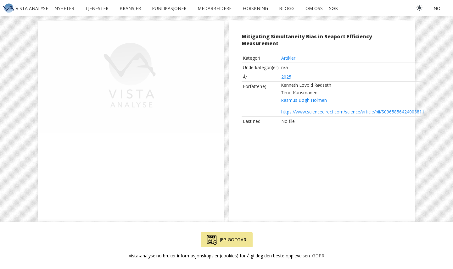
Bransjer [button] (130, 8)
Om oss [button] (314, 8)
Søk (333, 8)
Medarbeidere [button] (215, 8)
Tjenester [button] (97, 8)
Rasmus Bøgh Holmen (304, 100)
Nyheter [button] (64, 8)
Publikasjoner (169, 8)
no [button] (436, 8)
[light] (419, 8)
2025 (286, 77)
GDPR (318, 256)
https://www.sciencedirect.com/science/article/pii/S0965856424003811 (352, 112)
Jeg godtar (226, 240)
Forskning (255, 8)
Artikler (288, 58)
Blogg (286, 8)
